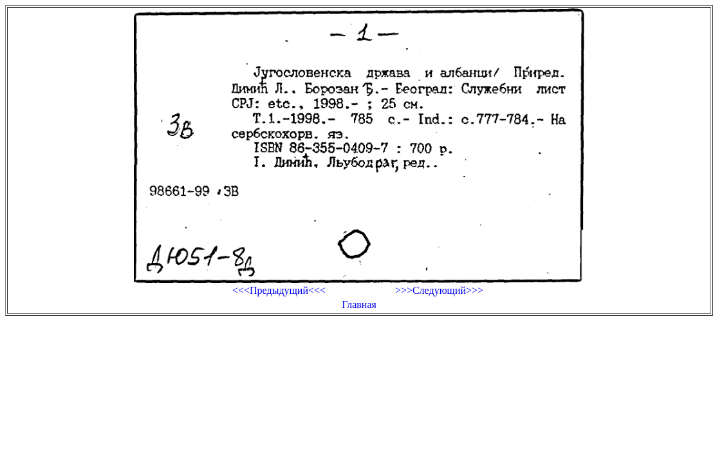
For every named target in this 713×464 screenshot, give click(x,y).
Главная (359, 304)
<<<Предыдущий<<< (279, 290)
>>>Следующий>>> (439, 290)
